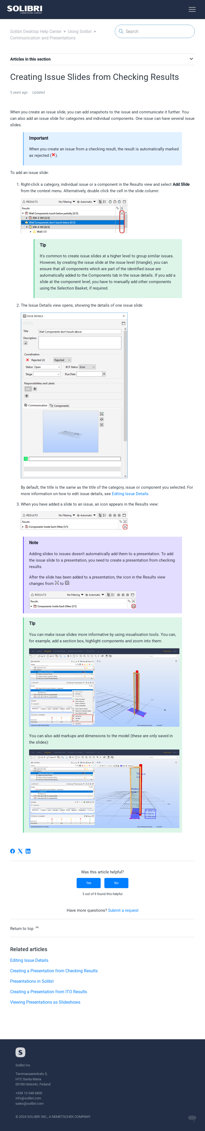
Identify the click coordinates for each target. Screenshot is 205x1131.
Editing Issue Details (130, 493)
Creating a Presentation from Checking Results (54, 970)
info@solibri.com (28, 1098)
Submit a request (123, 910)
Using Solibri (80, 31)
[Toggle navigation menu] (192, 10)
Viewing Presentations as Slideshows (45, 1002)
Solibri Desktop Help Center (35, 31)
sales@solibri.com (29, 1104)
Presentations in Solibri (32, 981)
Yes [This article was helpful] (88, 883)
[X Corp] (20, 851)
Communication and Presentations (43, 37)
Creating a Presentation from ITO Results (48, 991)
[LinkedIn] (28, 851)
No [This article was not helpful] (116, 883)
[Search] (155, 31)
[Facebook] (12, 851)
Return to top (25, 928)
